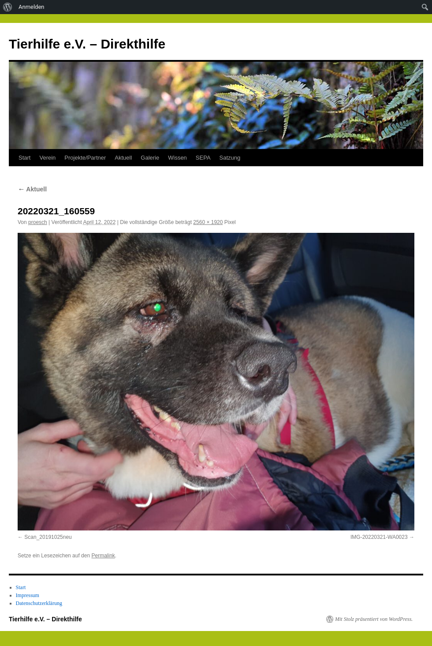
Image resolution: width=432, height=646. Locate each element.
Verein (47, 157)
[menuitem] (7, 7)
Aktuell (123, 157)
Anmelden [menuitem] (32, 7)
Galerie (150, 157)
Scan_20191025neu (47, 537)
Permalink (103, 556)
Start (24, 157)
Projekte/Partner (85, 157)
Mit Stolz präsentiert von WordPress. (374, 619)
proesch (37, 222)
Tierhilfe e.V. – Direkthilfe (87, 44)
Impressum (27, 595)
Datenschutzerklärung (39, 603)
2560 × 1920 (208, 222)
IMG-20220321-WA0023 (379, 537)
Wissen (177, 157)
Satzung (230, 157)
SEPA (203, 157)
